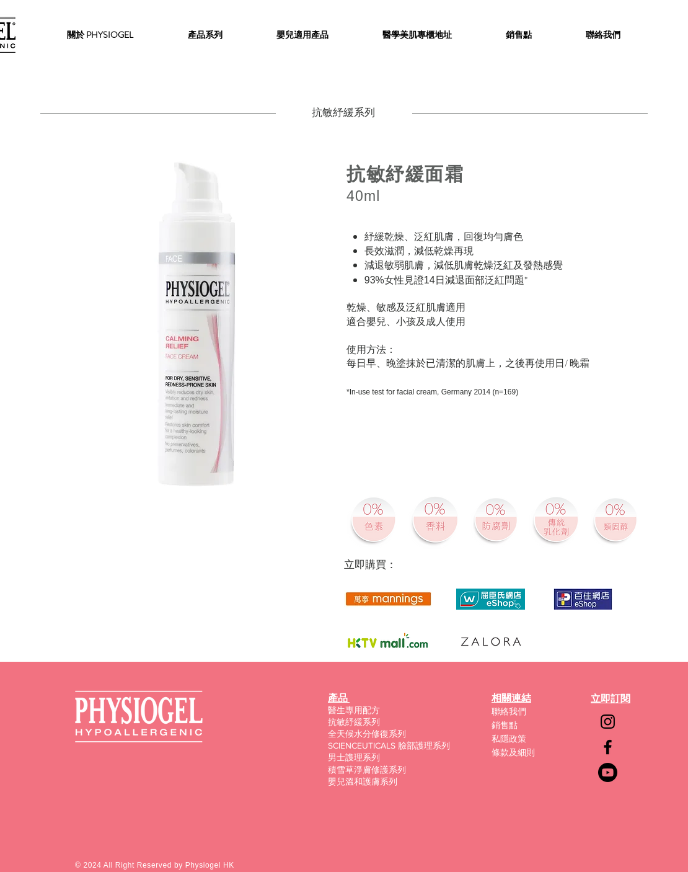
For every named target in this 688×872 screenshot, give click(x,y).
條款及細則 (513, 752)
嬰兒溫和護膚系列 (362, 781)
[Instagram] (607, 721)
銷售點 (505, 725)
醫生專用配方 (354, 710)
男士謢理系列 (354, 757)
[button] (205, 34)
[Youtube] (607, 772)
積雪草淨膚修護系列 (367, 770)
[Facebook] (607, 747)
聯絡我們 (509, 711)
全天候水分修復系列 (367, 733)
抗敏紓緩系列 (354, 722)
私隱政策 (509, 739)
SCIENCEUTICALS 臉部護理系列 (389, 745)
